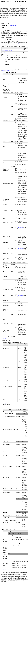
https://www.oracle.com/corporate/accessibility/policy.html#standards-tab (10, 573)
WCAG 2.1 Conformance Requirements (7, 70)
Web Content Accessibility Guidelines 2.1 (7, 50)
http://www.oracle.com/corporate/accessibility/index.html (18, 43)
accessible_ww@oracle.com (13, 25)
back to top (4, 338)
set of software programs (20, 227)
